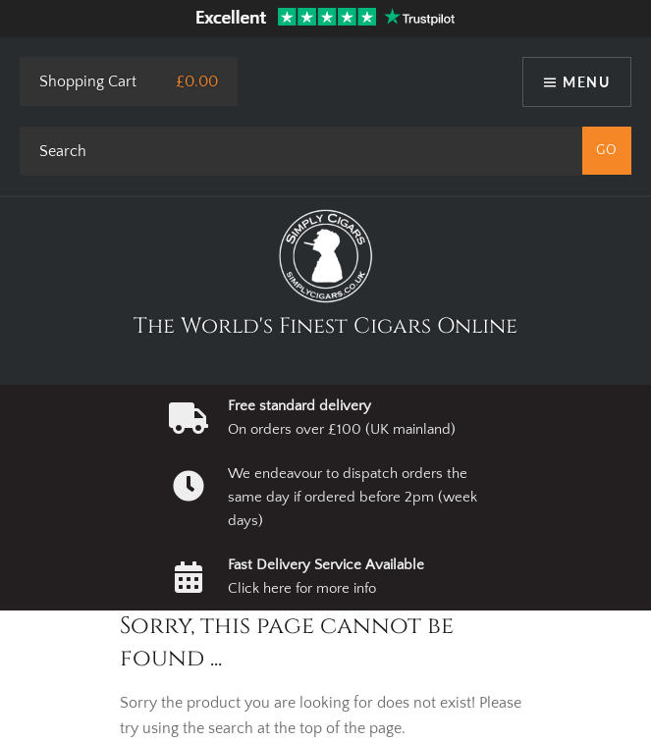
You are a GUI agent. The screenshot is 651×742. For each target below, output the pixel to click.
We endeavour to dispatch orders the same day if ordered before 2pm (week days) (352, 497)
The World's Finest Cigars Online (325, 326)
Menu (586, 82)
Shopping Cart (87, 81)
